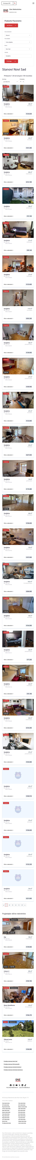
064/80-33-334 (12, 12)
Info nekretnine (21, 1105)
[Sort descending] (23, 81)
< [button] (3, 905)
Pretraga (11, 61)
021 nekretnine (5, 1105)
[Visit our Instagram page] (14, 1085)
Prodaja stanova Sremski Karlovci (12, 1067)
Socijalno (8, 56)
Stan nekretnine (6, 1114)
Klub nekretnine (5, 1110)
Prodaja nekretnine (6, 1123)
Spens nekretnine (6, 1112)
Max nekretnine (21, 1115)
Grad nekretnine (6, 1103)
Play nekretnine (5, 1115)
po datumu (7, 81)
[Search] (14, 3)
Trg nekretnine (21, 1117)
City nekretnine (21, 1103)
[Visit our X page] (19, 1085)
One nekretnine (21, 1119)
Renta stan (4, 1121)
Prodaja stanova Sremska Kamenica (13, 1069)
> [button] (24, 905)
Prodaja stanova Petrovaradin (11, 1064)
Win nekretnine (21, 1112)
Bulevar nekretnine (22, 1106)
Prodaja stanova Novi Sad (10, 1061)
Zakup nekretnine (22, 1121)
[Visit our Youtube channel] (16, 1085)
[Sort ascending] (21, 81)
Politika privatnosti (12, 1087)
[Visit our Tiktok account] (25, 1085)
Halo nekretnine (22, 1108)
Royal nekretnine (6, 1106)
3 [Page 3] (12, 905)
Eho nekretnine (21, 1110)
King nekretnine (5, 1117)
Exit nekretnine (21, 1114)
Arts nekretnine (5, 1119)
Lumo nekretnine (22, 1123)
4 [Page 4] (15, 905)
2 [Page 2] (9, 905)
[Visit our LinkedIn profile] (22, 1085)
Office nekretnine (6, 1108)
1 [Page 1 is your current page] (6, 905)
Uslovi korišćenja (24, 1087)
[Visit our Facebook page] (11, 1085)
